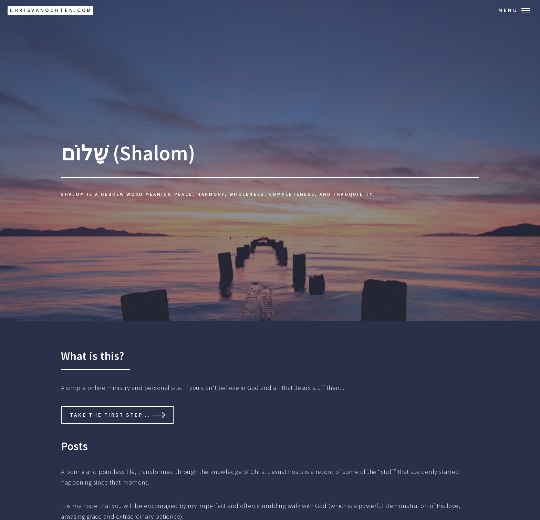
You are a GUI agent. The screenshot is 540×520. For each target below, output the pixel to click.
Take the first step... (110, 415)
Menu (508, 10)
